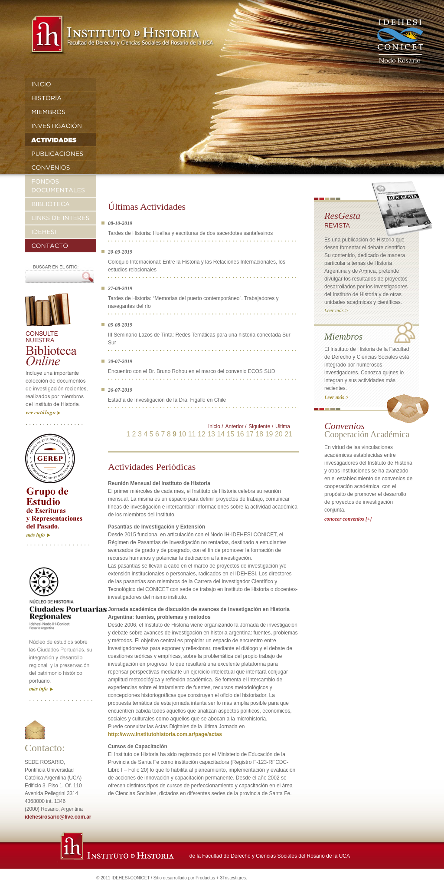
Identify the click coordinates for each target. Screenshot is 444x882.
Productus (205, 877)
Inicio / (215, 426)
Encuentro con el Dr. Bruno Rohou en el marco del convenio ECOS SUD (191, 371)
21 (288, 434)
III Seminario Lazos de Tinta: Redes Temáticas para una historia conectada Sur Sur (199, 339)
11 (192, 434)
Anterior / (236, 426)
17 (250, 434)
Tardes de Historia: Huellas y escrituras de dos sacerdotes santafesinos (190, 233)
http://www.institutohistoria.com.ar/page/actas (165, 734)
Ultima (282, 426)
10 (182, 434)
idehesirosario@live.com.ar (58, 817)
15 (231, 434)
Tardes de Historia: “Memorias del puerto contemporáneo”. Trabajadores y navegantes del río (193, 302)
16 (240, 434)
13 (211, 434)
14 (221, 434)
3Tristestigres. (233, 877)
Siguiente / (260, 426)
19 (269, 434)
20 (279, 434)
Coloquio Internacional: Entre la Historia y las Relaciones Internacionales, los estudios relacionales (196, 266)
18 (259, 434)
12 (202, 434)
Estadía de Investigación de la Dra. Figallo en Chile (167, 400)
